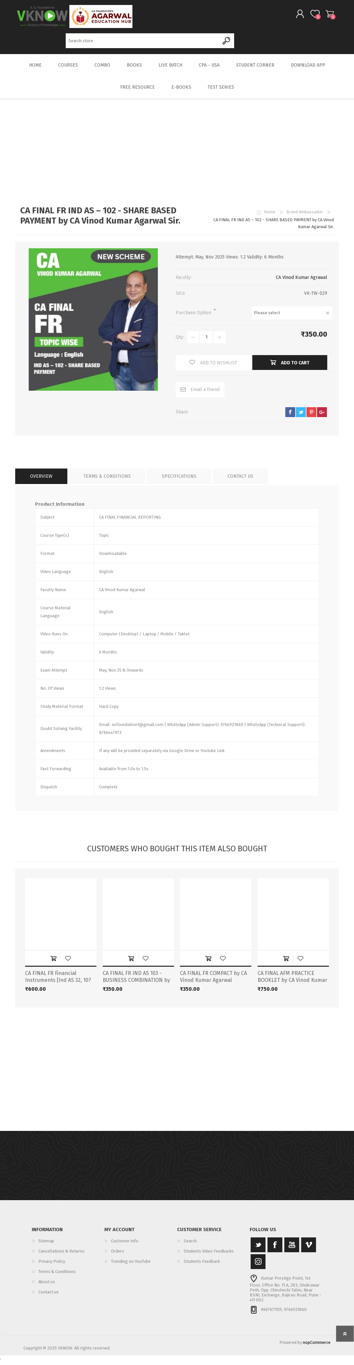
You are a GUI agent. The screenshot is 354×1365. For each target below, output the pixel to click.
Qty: (180, 342)
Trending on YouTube (131, 1265)
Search (226, 43)
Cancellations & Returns (61, 1255)
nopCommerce (317, 1347)
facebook (290, 417)
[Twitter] (258, 1249)
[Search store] (142, 43)
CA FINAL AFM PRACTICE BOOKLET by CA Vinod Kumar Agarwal (292, 985)
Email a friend (205, 394)
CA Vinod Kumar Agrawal (301, 282)
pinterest (311, 417)
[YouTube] (291, 1249)
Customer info (124, 1245)
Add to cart (53, 963)
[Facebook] (274, 1249)
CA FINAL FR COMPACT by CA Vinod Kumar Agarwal (213, 981)
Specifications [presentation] (179, 481)
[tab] (41, 481)
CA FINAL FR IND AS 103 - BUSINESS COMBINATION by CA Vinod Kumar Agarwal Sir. (137, 985)
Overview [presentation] (41, 481)
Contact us (48, 1296)
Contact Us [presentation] (240, 481)
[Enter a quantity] (206, 342)
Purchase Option (194, 317)
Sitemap (46, 1245)
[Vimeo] (308, 1249)
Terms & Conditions (57, 1276)
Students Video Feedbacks (209, 1255)
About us (46, 1286)
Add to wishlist (68, 963)
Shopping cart (323, 16)
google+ (322, 417)
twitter (301, 417)
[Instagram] (258, 1266)
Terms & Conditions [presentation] (107, 481)
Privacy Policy (51, 1265)
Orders (117, 1255)
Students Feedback (202, 1265)
